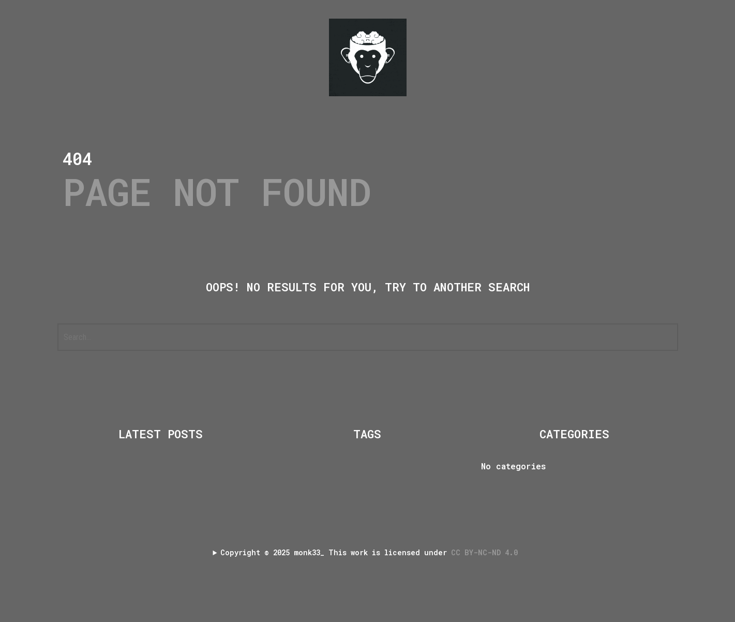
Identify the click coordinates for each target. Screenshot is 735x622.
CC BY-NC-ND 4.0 (486, 552)
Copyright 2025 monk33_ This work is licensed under (371, 552)
